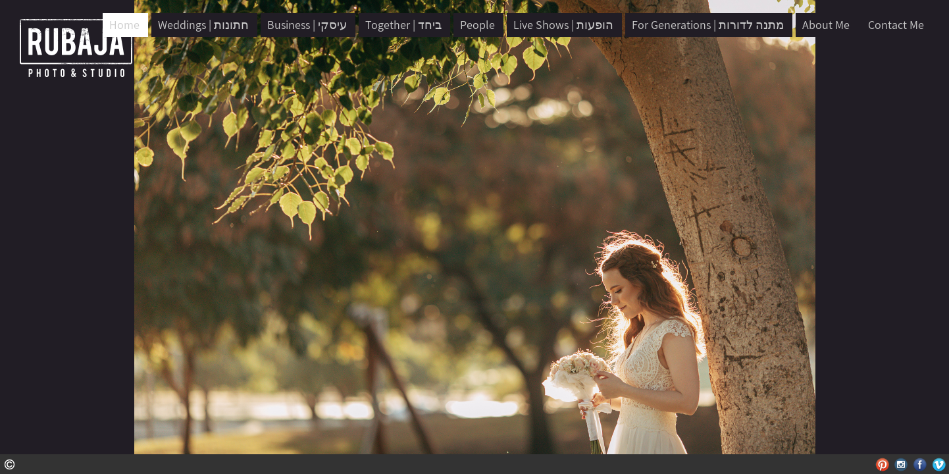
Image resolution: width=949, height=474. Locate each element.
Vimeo (939, 464)
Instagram (901, 464)
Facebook (920, 464)
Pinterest (882, 464)
